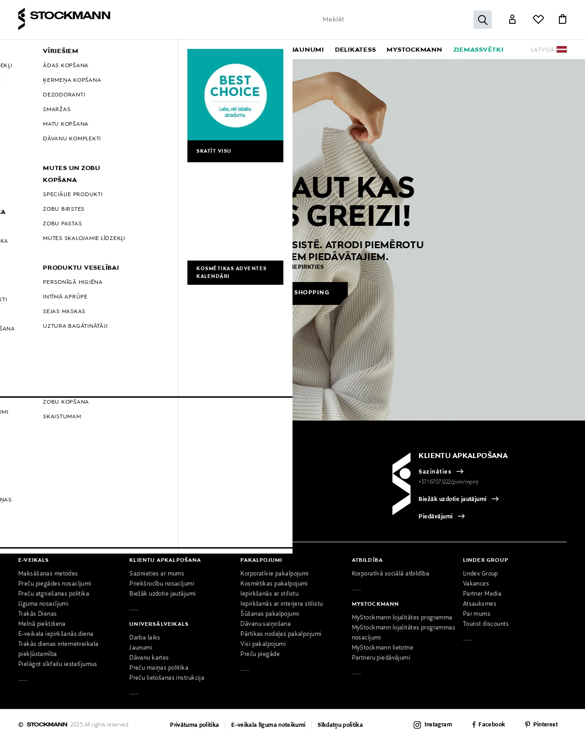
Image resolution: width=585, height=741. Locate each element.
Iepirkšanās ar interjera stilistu (281, 604)
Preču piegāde (260, 654)
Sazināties (435, 472)
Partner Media (482, 594)
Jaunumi (140, 648)
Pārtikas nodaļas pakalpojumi (280, 634)
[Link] (512, 20)
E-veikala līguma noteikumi (268, 725)
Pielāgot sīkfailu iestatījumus (57, 664)
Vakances (476, 584)
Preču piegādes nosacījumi (54, 584)
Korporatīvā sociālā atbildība (390, 574)
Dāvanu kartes (149, 658)
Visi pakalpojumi (263, 644)
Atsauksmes (479, 604)
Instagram (438, 725)
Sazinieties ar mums (156, 574)
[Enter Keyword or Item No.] (405, 20)
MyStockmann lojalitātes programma (402, 618)
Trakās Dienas (37, 614)
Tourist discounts (486, 624)
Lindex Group (480, 574)
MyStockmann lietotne (383, 648)
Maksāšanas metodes (48, 574)
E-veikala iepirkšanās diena (56, 634)
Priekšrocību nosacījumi (161, 584)
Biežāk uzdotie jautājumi (453, 499)
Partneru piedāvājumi (381, 658)
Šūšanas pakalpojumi (269, 614)
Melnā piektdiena (42, 624)
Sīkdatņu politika (340, 725)
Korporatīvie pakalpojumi (274, 574)
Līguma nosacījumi (43, 604)
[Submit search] (482, 20)
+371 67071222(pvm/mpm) (449, 482)
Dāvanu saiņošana (265, 624)
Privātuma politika (194, 725)
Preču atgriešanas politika (53, 594)
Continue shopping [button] (293, 293)
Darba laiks (144, 638)
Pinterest (545, 725)
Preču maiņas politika (158, 668)
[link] (308, 49)
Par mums (476, 614)
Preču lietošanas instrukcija (166, 678)
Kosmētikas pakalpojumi (274, 584)
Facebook (492, 725)
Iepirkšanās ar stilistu (269, 594)
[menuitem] (88, 49)
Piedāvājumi (435, 517)
